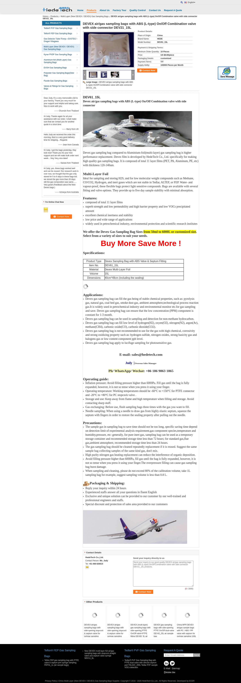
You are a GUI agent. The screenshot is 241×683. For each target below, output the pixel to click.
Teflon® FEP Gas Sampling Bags (58, 33)
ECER (191, 681)
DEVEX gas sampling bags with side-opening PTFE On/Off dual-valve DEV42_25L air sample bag (164, 630)
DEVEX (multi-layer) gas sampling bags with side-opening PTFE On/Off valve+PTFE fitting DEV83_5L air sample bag (140, 632)
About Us (105, 10)
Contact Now (148, 70)
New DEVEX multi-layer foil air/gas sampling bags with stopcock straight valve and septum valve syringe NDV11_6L (100, 654)
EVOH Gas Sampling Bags (55, 68)
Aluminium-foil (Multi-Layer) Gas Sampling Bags (57, 61)
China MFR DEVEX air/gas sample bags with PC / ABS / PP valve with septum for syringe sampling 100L (186, 630)
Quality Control (137, 10)
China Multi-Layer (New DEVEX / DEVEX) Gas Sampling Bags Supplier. (89, 681)
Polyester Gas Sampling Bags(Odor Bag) (59, 74)
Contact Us (155, 10)
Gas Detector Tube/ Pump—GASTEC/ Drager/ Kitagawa (60, 40)
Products (91, 10)
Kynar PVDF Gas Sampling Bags (58, 54)
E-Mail (167, 668)
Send (196, 655)
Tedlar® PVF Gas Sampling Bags (58, 28)
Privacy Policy (51, 681)
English (191, 2)
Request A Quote (173, 10)
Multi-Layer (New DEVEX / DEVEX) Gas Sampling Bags (84, 16)
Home (80, 10)
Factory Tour (119, 10)
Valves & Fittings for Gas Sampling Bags (58, 87)
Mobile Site (169, 672)
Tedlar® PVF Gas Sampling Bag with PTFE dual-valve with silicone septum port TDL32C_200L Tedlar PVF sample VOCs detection (141, 664)
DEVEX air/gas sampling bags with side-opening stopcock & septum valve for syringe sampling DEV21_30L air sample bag (117, 633)
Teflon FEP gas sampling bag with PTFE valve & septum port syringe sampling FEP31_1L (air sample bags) (61, 662)
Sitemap (176, 668)
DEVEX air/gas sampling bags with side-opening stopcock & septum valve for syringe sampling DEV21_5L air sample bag (93, 633)
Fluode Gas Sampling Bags (55, 81)
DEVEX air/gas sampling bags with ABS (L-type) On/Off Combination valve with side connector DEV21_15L (109, 85)
